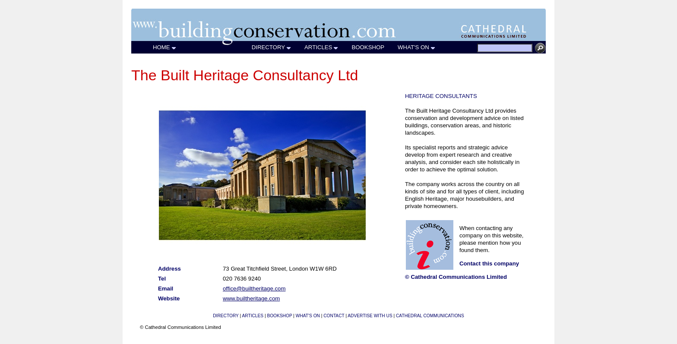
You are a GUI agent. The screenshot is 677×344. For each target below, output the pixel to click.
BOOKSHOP (368, 47)
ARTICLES (321, 47)
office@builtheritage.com (254, 288)
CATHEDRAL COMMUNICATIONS (430, 315)
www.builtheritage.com (251, 298)
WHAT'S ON (417, 47)
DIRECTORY (271, 47)
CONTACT (333, 315)
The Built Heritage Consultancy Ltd (244, 75)
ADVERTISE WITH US (370, 315)
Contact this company (489, 263)
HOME (165, 47)
